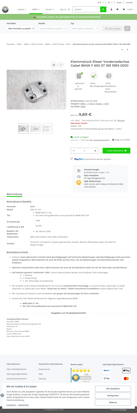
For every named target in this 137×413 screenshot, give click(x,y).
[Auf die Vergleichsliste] (54, 65)
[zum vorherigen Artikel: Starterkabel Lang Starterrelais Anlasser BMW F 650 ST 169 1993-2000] (122, 49)
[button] (111, 9)
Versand (121, 120)
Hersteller (11, 23)
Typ (72, 23)
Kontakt (129, 2)
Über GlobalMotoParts (16, 369)
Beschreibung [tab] (14, 194)
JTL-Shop (123, 409)
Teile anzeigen (113, 28)
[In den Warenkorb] (9, 58)
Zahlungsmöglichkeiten (17, 374)
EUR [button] (99, 2)
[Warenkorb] (127, 9)
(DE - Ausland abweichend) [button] (99, 140)
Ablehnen (113, 402)
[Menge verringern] (74, 150)
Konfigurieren (113, 396)
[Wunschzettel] (117, 9)
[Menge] (84, 150)
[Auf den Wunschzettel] (61, 65)
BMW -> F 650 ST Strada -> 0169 (94, 103)
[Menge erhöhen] (95, 150)
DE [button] (109, 2)
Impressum (11, 405)
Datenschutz (44, 369)
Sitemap (42, 378)
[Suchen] (86, 9)
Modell (42, 23)
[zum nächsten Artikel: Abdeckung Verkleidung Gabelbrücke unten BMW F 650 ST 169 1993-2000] (127, 49)
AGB (40, 374)
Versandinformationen (17, 378)
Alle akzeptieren (113, 389)
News (119, 2)
